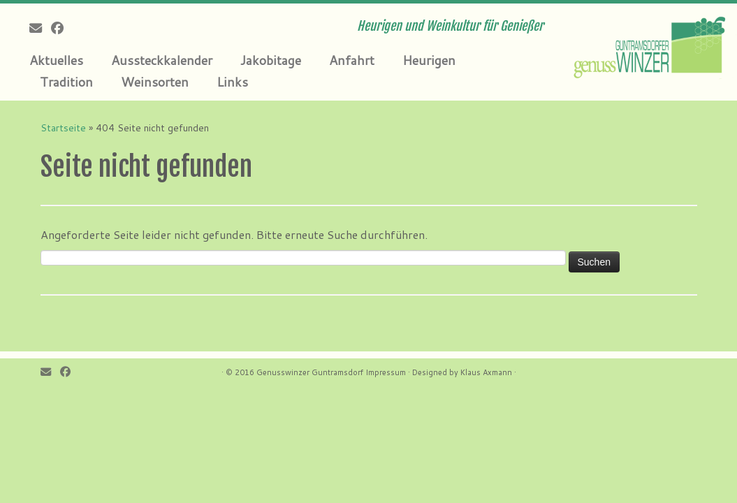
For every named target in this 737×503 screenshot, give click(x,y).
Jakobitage (270, 60)
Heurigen (428, 60)
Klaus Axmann (486, 372)
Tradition (66, 82)
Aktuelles (56, 60)
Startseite (63, 128)
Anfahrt (351, 60)
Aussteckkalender (161, 60)
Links (232, 82)
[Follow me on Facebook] (62, 28)
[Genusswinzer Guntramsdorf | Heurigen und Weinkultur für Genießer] (650, 45)
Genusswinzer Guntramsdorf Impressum (331, 372)
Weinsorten (155, 82)
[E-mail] (40, 28)
